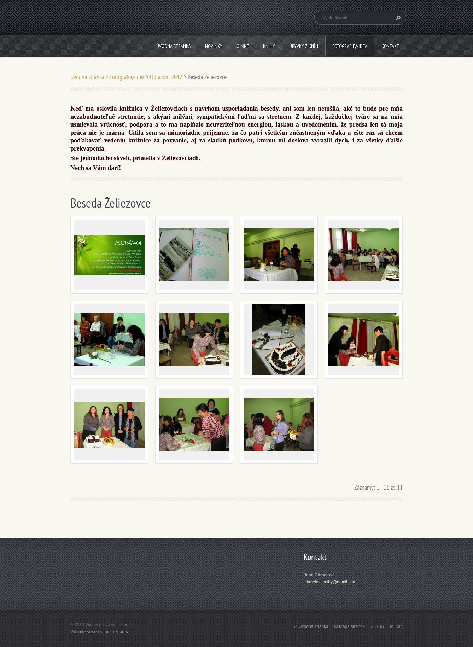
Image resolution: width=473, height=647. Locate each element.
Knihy (269, 46)
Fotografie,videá (349, 46)
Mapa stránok (352, 626)
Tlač (399, 626)
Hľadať (397, 17)
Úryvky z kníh (303, 46)
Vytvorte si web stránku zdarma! (100, 631)
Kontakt (390, 46)
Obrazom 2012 (166, 77)
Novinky (213, 46)
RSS (379, 626)
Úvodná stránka (173, 46)
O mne (242, 46)
